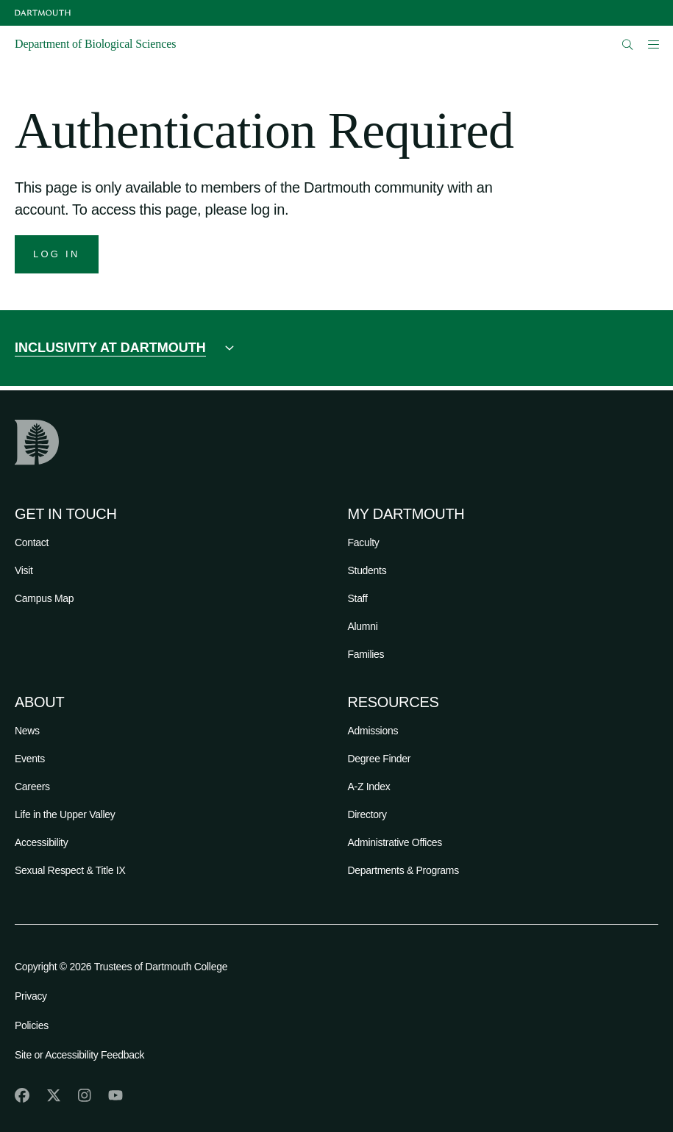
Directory (367, 814)
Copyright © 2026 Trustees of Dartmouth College (121, 966)
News (27, 731)
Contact (32, 542)
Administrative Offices (395, 842)
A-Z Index (369, 786)
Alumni (363, 626)
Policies (32, 1025)
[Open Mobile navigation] (653, 44)
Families (366, 654)
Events (30, 758)
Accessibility (41, 842)
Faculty (364, 542)
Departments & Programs (403, 870)
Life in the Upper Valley (65, 814)
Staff (358, 598)
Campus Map (44, 598)
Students (367, 570)
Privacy (31, 996)
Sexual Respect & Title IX (70, 870)
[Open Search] (627, 44)
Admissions (373, 731)
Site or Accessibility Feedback (79, 1055)
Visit (24, 570)
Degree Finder (379, 758)
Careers (32, 786)
